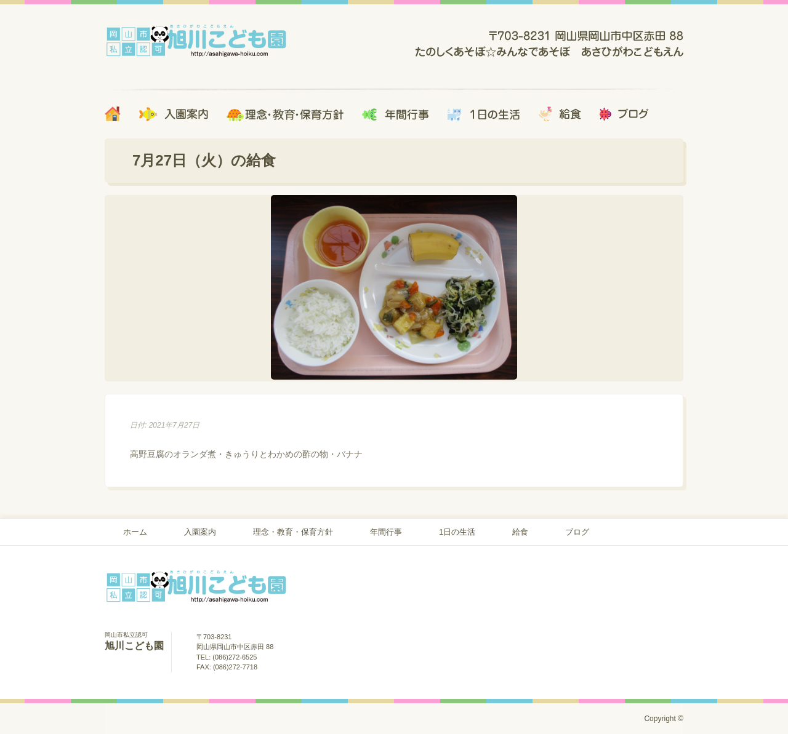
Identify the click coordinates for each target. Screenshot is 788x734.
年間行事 (386, 532)
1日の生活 (457, 532)
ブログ (577, 532)
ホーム (135, 532)
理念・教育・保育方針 (293, 532)
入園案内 (200, 532)
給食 (520, 532)
